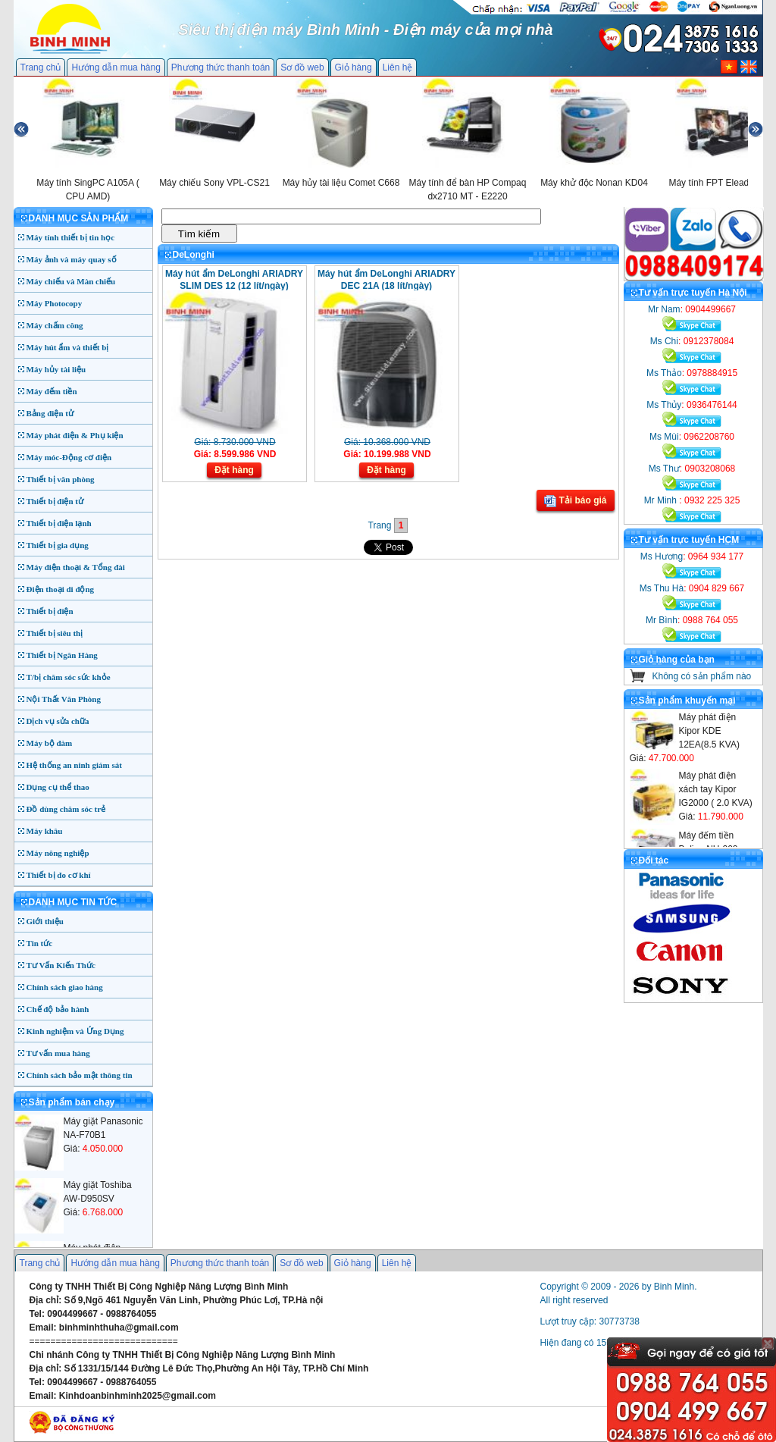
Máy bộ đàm (50, 743)
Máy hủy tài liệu (56, 369)
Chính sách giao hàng (65, 987)
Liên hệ (398, 67)
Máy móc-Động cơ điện (69, 457)
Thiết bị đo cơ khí (59, 874)
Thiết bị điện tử (55, 501)
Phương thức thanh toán (220, 67)
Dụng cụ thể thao (58, 787)
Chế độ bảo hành (58, 1009)
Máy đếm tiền (52, 391)
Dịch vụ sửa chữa (58, 721)
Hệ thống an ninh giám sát (74, 765)
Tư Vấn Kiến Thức (61, 965)
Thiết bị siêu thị (55, 633)
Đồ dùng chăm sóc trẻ (66, 808)
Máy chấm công (55, 325)
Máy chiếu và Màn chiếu (71, 281)
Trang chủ (40, 67)
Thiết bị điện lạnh (59, 523)
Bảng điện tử (50, 413)
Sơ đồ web (302, 67)
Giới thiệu (45, 921)
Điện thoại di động (61, 589)
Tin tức (40, 943)
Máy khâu (45, 830)
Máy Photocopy (55, 303)
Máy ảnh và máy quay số (72, 259)
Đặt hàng (234, 470)
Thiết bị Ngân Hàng (62, 655)
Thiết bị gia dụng (58, 545)
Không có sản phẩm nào (702, 676)
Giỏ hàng (353, 67)
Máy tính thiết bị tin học (71, 237)
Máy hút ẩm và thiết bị (68, 347)
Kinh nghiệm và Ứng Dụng (75, 1031)
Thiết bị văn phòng (61, 479)
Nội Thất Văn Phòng (64, 699)
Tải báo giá (575, 501)
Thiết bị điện (50, 611)
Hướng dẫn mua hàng (115, 67)
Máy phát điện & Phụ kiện (75, 435)
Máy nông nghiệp (58, 852)
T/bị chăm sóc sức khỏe (69, 677)
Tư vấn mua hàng (58, 1053)
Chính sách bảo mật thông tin (80, 1075)
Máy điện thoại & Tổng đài (76, 567)
